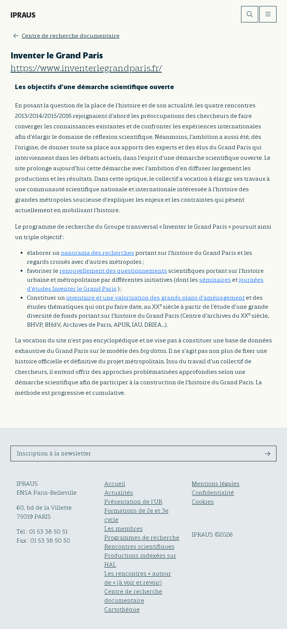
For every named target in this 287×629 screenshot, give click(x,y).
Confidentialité (213, 493)
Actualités (118, 493)
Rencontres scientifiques (139, 546)
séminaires (215, 280)
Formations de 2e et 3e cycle (136, 515)
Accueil (114, 484)
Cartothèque (122, 609)
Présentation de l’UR (133, 502)
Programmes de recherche (141, 537)
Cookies (203, 502)
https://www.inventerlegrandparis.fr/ (86, 68)
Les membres (123, 528)
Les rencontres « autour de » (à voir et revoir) (137, 578)
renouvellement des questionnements (113, 271)
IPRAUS (23, 15)
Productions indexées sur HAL (140, 560)
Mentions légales (216, 484)
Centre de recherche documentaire (66, 36)
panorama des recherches (97, 253)
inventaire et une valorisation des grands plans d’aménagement (155, 298)
